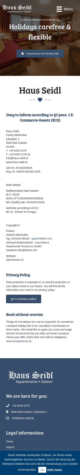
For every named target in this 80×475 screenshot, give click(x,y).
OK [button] (42, 469)
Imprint (10, 447)
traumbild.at (42, 242)
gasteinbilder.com (42, 238)
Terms (9, 441)
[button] (40, 53)
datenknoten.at (15, 259)
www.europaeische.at (18, 341)
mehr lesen (54, 469)
